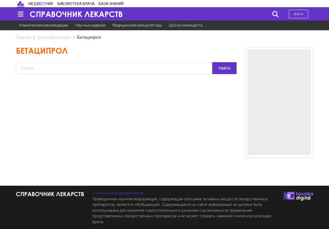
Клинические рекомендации (43, 25)
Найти (224, 68)
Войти (298, 14)
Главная (23, 37)
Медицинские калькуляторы (137, 25)
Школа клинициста (185, 25)
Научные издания (90, 25)
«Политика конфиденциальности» (118, 193)
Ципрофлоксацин (54, 37)
